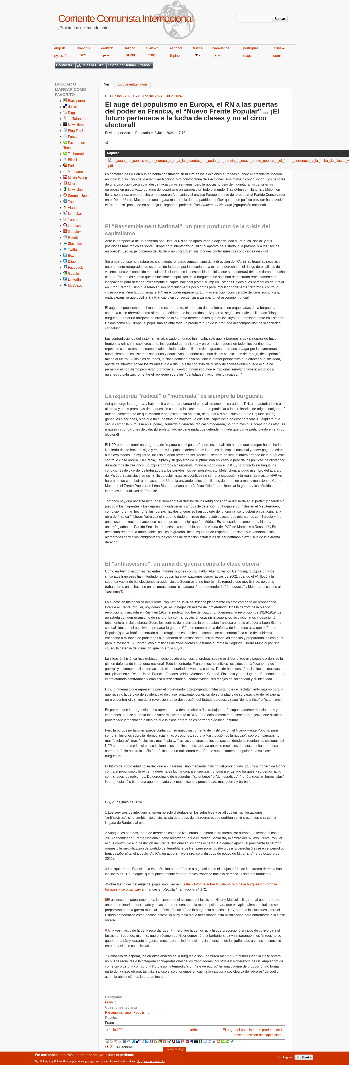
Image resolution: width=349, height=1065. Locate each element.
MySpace (75, 285)
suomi (276, 56)
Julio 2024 (174, 96)
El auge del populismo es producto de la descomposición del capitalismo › (253, 1032)
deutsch (107, 48)
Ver (108, 84)
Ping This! (75, 131)
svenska (152, 48)
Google (73, 273)
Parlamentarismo (118, 1012)
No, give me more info (150, 1062)
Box (71, 255)
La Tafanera (77, 119)
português (250, 48)
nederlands (220, 48)
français (84, 48)
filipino (175, 56)
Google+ (74, 231)
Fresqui (73, 137)
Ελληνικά (278, 48)
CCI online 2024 (150, 96)
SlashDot (75, 243)
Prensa (144, 65)
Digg (71, 113)
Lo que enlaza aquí (132, 84)
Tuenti (72, 202)
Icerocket (75, 213)
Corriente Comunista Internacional (125, 18)
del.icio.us (75, 107)
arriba (193, 1032)
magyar (249, 56)
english (59, 48)
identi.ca (74, 225)
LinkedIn (74, 279)
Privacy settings (174, 1050)
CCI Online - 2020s (119, 96)
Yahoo (73, 219)
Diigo (72, 261)
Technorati (76, 154)
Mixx (71, 184)
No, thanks (303, 1058)
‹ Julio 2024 (116, 1030)
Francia (110, 1002)
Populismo (141, 1012)
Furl (71, 166)
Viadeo (73, 207)
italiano (130, 48)
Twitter (73, 249)
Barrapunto (76, 101)
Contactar (64, 65)
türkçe (198, 48)
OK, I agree (284, 1058)
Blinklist (73, 160)
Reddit (73, 237)
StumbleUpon (78, 196)
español (176, 48)
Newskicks (76, 125)
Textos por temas (122, 65)
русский (60, 56)
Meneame (75, 172)
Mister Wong (77, 178)
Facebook (75, 267)
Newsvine (75, 190)
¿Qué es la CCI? (90, 65)
